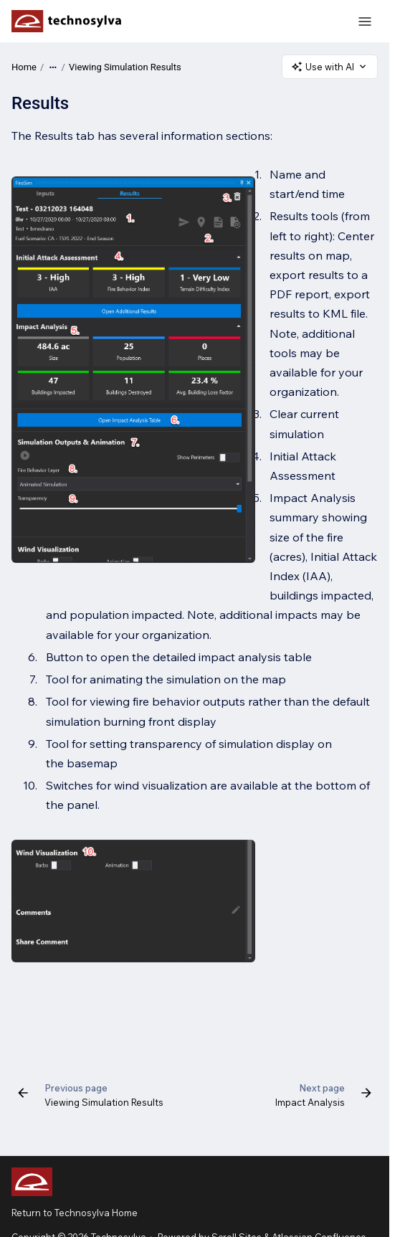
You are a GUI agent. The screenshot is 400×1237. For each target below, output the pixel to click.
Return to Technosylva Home (74, 1212)
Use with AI (329, 67)
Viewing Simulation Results (125, 66)
